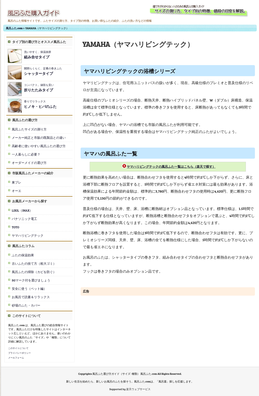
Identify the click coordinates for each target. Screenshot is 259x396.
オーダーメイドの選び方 (29, 162)
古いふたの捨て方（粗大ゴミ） (34, 263)
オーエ (16, 191)
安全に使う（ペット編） (29, 288)
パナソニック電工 (24, 219)
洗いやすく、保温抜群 (37, 54)
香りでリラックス (40, 104)
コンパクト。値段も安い (39, 87)
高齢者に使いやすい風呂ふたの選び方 (39, 146)
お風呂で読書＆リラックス (31, 297)
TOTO (15, 227)
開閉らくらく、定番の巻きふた (43, 71)
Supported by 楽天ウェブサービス (130, 389)
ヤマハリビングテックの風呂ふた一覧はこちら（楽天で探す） (171, 166)
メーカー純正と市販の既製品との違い (39, 137)
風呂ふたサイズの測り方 (29, 129)
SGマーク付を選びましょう (31, 280)
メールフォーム (16, 357)
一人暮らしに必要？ (26, 154)
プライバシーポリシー (19, 352)
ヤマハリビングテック (27, 235)
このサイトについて (18, 348)
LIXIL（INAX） (22, 210)
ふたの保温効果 (23, 255)
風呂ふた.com (14, 28)
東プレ (16, 182)
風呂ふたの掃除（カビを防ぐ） (34, 272)
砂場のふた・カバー (26, 305)
